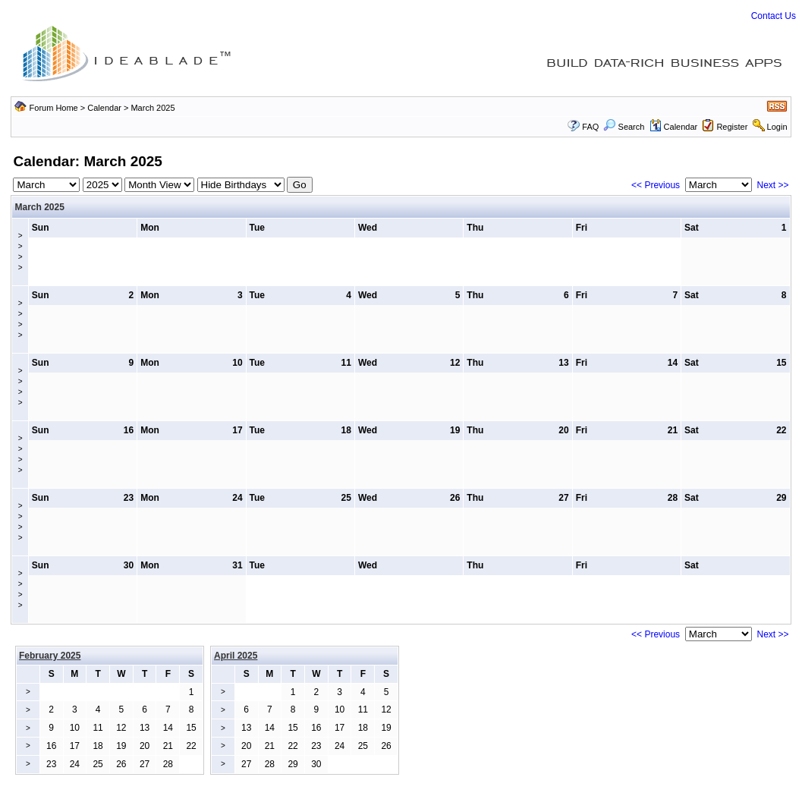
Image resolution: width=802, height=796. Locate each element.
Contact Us (773, 16)
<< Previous (655, 185)
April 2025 (235, 655)
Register (731, 126)
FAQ (590, 126)
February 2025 (49, 655)
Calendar (104, 107)
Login (777, 126)
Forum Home (54, 107)
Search (623, 126)
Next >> (772, 185)
